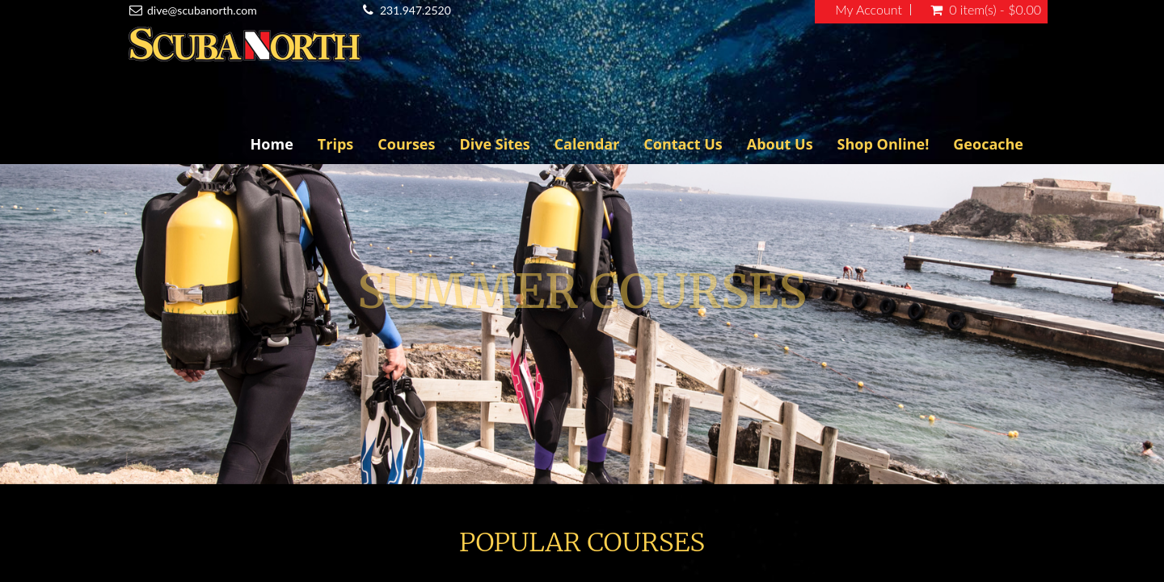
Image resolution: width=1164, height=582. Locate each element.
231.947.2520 (415, 10)
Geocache (988, 144)
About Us (780, 144)
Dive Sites (494, 144)
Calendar (587, 144)
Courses (406, 144)
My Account (868, 9)
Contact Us (682, 144)
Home (272, 144)
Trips (335, 144)
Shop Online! (883, 144)
